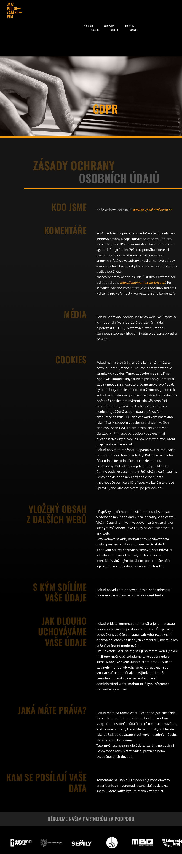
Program (88, 25)
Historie (129, 25)
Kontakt (134, 29)
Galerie (95, 29)
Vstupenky (109, 25)
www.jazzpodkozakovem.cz (152, 210)
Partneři (114, 29)
